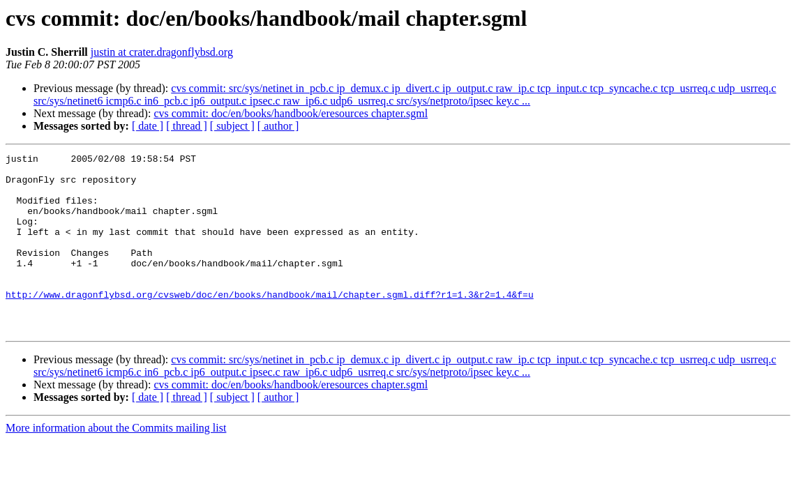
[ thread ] (186, 126)
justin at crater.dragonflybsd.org (162, 52)
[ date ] (147, 126)
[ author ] (278, 126)
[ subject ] (232, 126)
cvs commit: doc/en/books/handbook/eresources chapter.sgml (290, 113)
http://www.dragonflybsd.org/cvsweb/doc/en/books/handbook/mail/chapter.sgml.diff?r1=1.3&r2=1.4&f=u (270, 323)
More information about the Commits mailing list (116, 463)
